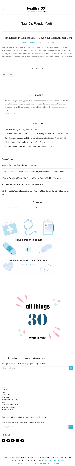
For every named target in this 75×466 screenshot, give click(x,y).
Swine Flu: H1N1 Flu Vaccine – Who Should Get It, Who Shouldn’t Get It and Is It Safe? (33, 172)
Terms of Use (40, 463)
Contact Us (5, 389)
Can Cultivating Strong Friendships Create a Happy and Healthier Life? (30, 138)
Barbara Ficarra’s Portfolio (10, 404)
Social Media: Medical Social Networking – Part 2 (20, 165)
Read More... (8, 74)
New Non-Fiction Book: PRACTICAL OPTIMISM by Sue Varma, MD (30, 134)
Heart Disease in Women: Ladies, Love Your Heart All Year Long (37, 37)
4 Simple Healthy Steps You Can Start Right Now (23, 146)
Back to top (53, 463)
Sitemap (19, 463)
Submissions (6, 394)
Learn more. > (10, 113)
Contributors (6, 397)
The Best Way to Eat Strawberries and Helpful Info (23, 142)
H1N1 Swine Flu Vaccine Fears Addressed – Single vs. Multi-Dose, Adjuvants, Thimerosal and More (35, 192)
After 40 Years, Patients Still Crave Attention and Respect (22, 184)
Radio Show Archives (8, 407)
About (3, 387)
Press (3, 392)
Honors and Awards (8, 410)
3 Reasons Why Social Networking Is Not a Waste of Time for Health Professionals (31, 178)
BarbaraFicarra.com (54, 460)
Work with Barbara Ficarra (10, 399)
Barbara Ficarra (28, 42)
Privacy (28, 463)
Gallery (4, 402)
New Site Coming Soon (13, 129)
